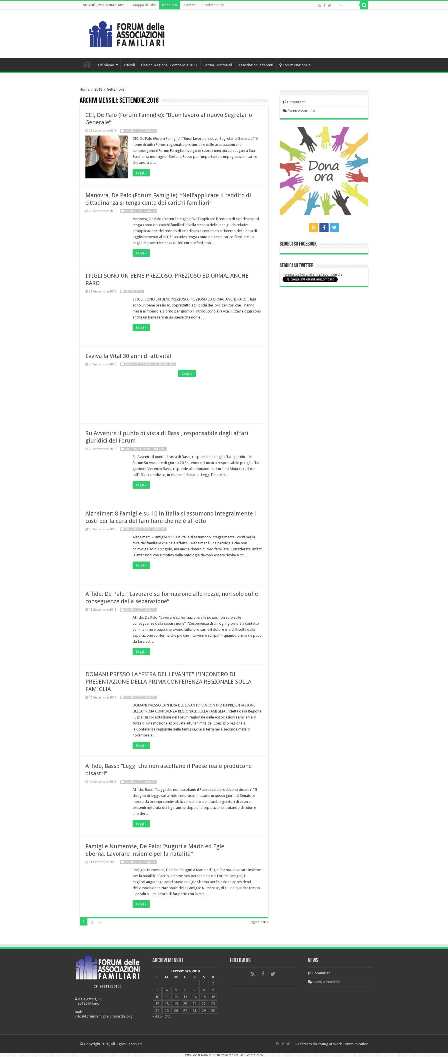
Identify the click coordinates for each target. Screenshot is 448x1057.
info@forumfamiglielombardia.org (104, 1016)
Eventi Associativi (299, 111)
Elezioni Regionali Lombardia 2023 (169, 65)
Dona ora (169, 5)
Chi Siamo (106, 65)
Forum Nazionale (295, 65)
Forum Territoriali (217, 65)
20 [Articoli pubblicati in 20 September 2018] (185, 1004)
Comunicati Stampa (140, 131)
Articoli (129, 65)
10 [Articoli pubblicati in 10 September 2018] (157, 997)
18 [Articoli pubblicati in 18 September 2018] (167, 1004)
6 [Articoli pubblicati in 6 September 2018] (185, 990)
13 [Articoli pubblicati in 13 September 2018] (185, 997)
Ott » (168, 1016)
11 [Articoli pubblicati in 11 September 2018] (167, 997)
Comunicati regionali (157, 364)
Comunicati (294, 102)
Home (87, 64)
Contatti (190, 5)
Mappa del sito (144, 5)
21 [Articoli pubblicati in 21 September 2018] (195, 1004)
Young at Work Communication (343, 1044)
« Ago (157, 1016)
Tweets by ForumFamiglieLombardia (313, 274)
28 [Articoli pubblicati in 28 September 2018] (195, 1010)
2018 (98, 89)
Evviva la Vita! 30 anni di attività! (128, 356)
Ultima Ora (134, 291)
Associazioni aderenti (255, 65)
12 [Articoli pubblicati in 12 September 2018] (176, 997)
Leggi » (141, 173)
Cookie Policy (213, 5)
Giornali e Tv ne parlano (145, 449)
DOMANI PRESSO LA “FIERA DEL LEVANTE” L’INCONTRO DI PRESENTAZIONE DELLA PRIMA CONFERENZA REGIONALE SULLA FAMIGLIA (168, 681)
